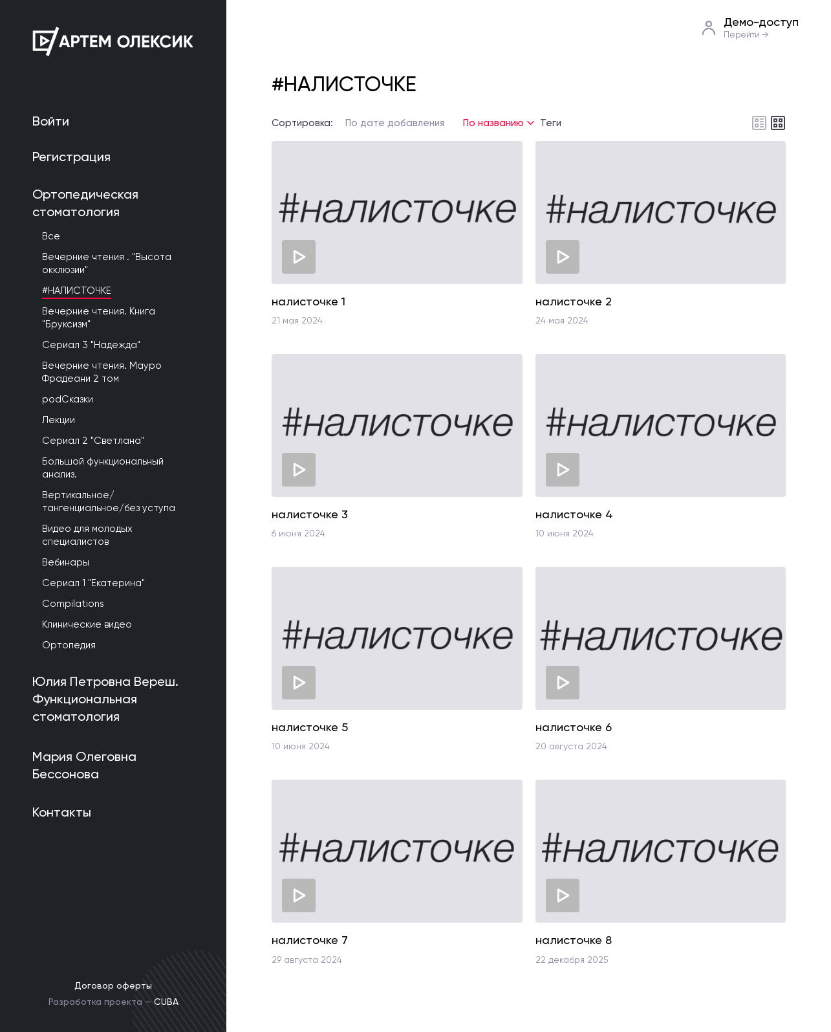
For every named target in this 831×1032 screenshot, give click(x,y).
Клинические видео (87, 624)
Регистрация (71, 156)
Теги (550, 123)
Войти (50, 121)
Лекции (58, 420)
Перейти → (746, 34)
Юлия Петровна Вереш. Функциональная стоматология (105, 699)
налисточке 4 (574, 514)
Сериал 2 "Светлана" (93, 440)
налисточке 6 (573, 727)
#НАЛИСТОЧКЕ (76, 290)
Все (51, 236)
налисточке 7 (310, 940)
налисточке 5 (310, 727)
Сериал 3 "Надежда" (91, 345)
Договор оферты (113, 985)
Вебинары (65, 562)
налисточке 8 (573, 940)
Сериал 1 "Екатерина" (93, 583)
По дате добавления (394, 123)
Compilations (73, 603)
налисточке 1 (308, 301)
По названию (493, 123)
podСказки (67, 399)
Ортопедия (69, 645)
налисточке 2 (573, 301)
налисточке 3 (310, 514)
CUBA (166, 1001)
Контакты (61, 812)
